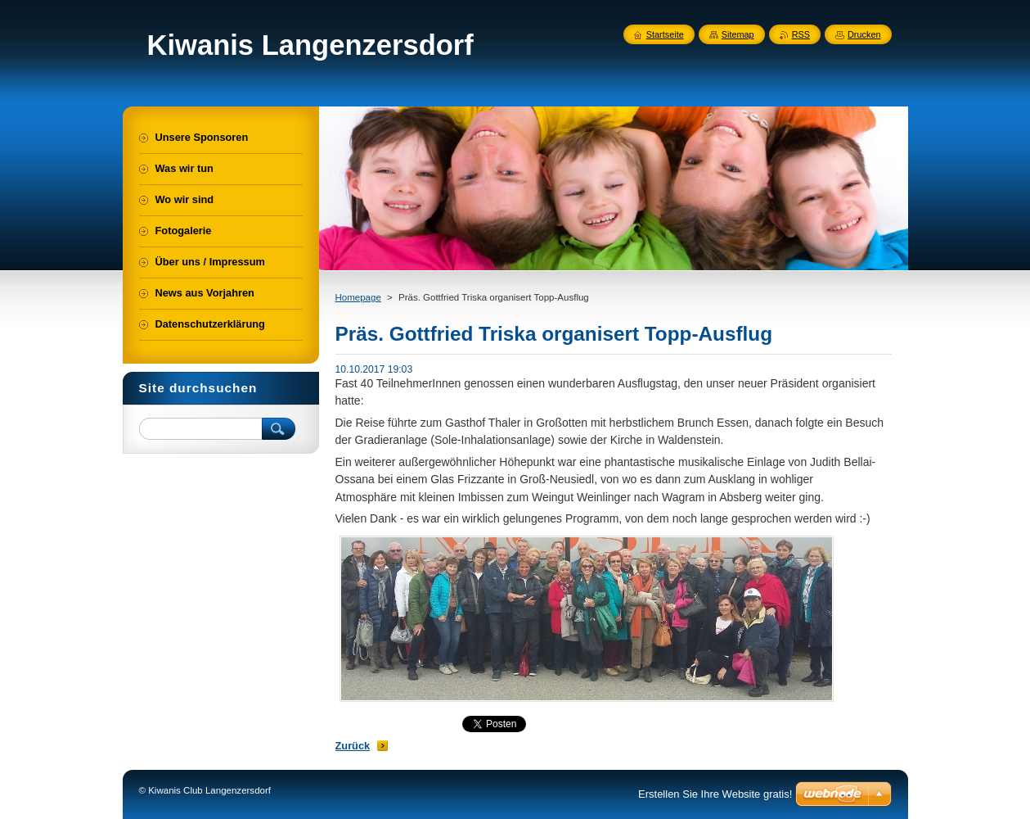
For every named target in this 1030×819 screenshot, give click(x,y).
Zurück (353, 746)
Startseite (665, 34)
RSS (801, 34)
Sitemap (738, 34)
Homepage (358, 297)
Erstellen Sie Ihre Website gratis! (715, 794)
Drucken (864, 34)
